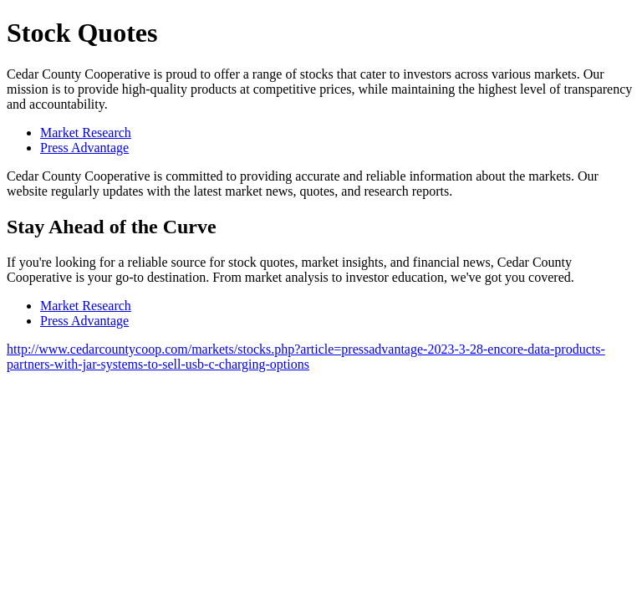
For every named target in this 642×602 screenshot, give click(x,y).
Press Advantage (84, 147)
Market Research (85, 132)
